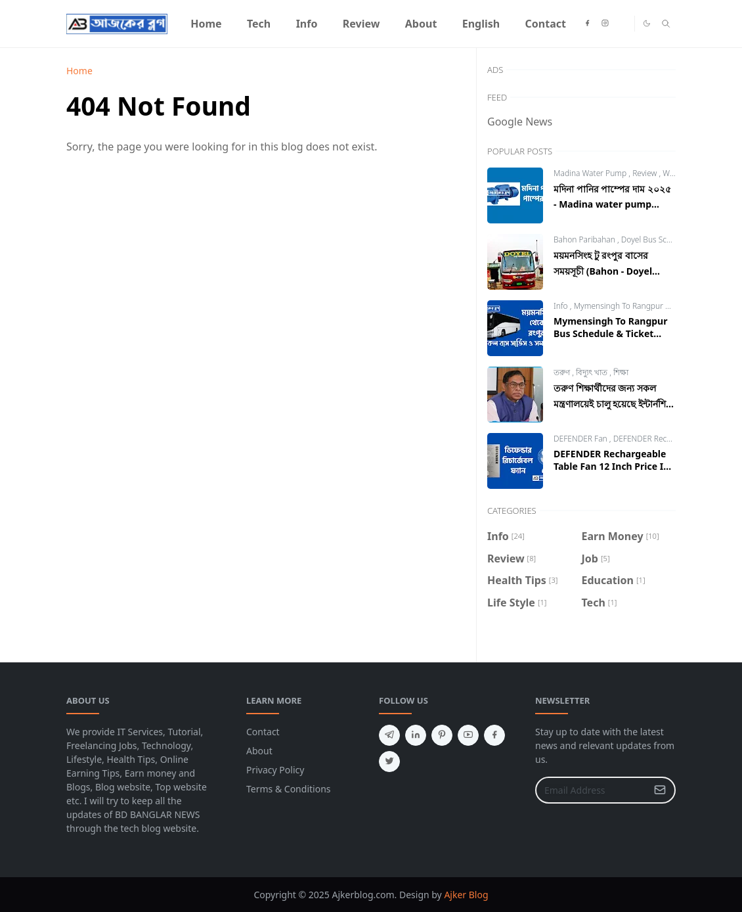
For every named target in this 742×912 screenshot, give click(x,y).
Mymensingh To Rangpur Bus (627, 305)
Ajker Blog (466, 894)
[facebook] (587, 24)
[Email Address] (591, 790)
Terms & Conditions (288, 789)
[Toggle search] (666, 23)
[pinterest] (441, 735)
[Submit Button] (659, 790)
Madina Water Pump (591, 173)
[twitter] (389, 761)
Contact (263, 731)
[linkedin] (415, 735)
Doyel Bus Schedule (657, 239)
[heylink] (623, 24)
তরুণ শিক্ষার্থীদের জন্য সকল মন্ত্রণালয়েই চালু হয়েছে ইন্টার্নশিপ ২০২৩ (613, 404)
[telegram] (389, 735)
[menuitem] (206, 23)
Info (562, 305)
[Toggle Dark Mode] (647, 23)
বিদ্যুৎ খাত (592, 372)
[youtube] (468, 735)
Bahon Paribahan (585, 239)
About (259, 750)
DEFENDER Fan (581, 438)
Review (645, 173)
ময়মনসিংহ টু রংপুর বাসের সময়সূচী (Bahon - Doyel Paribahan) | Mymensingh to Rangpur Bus (613, 277)
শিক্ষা (620, 372)
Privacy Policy (275, 770)
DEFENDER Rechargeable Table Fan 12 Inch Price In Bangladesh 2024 (611, 466)
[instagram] (605, 24)
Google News (519, 121)
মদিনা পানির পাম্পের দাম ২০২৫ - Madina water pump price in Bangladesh (612, 203)
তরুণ (563, 372)
